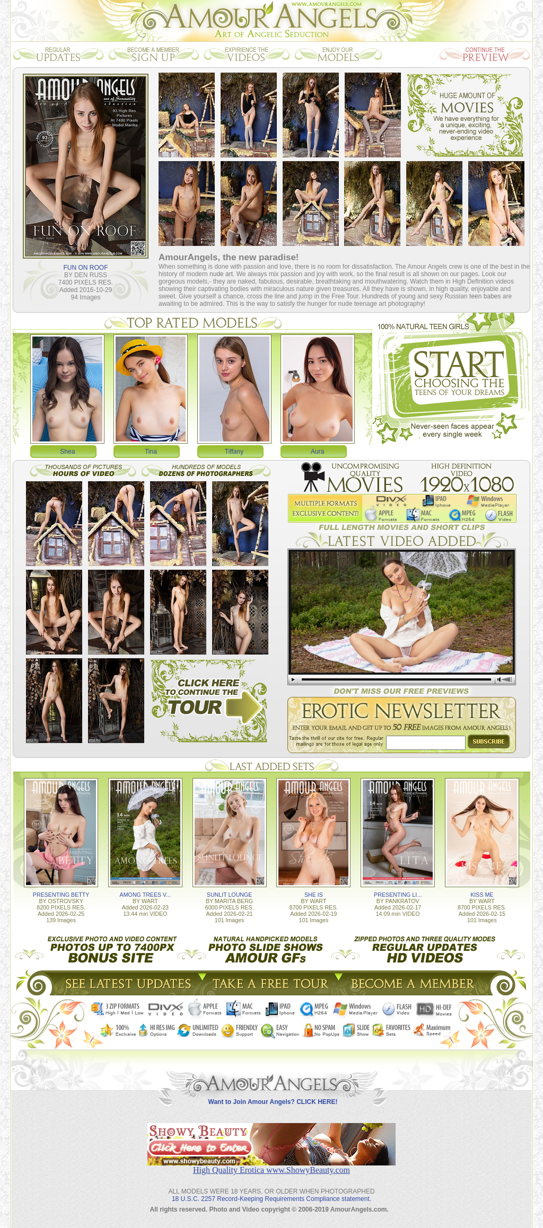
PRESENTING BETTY (61, 894)
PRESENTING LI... (398, 894)
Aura (317, 451)
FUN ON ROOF (86, 267)
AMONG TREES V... (145, 894)
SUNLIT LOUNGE (229, 894)
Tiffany (234, 451)
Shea (67, 451)
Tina (151, 451)
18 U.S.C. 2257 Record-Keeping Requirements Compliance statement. (271, 1199)
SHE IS (313, 894)
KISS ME (481, 894)
